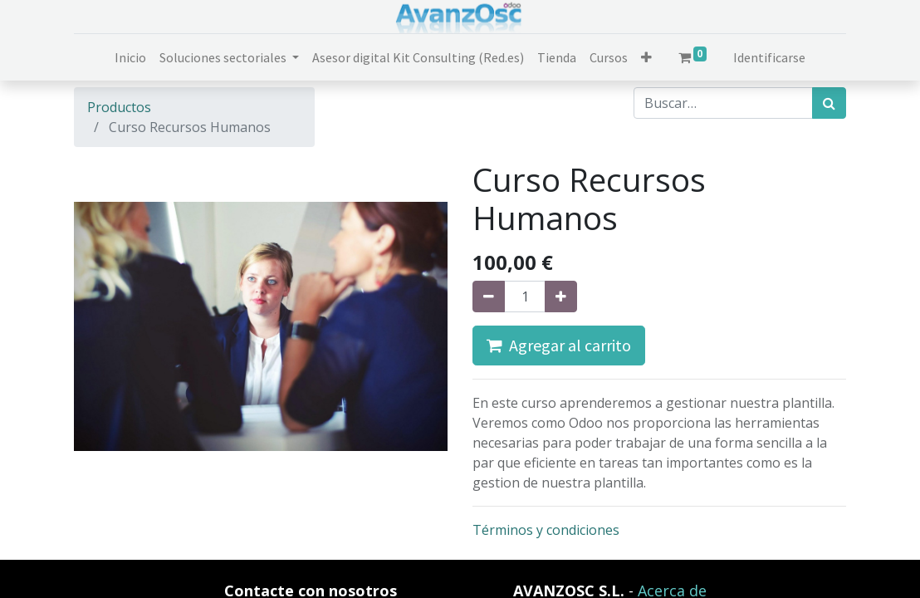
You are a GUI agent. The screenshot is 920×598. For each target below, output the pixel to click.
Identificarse (769, 57)
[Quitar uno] (488, 296)
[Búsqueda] (829, 103)
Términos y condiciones (545, 530)
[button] (646, 57)
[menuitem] (130, 57)
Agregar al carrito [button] (559, 345)
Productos (119, 107)
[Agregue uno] (561, 296)
